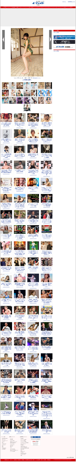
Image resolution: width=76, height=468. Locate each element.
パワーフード (12, 444)
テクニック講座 (23, 440)
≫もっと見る (56, 32)
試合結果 (13, 7)
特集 (21, 455)
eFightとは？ (7, 459)
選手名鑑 (11, 445)
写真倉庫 (22, 444)
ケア (21, 450)
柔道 (2, 445)
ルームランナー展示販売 (35, 439)
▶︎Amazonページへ (37, 77)
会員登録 (15, 459)
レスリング (3, 444)
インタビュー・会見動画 (24, 442)
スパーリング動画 (23, 439)
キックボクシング (5, 440)
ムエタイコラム (23, 454)
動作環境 (19, 459)
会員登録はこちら (71, 1)
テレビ (60, 7)
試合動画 (22, 438)
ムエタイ (3, 441)
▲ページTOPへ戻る (70, 457)
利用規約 (23, 459)
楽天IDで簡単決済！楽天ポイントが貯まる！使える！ (35, 443)
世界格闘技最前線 (23, 453)
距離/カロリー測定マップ (14, 450)
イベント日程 (69, 7)
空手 (2, 442)
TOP (5, 7)
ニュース (9, 7)
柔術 (2, 446)
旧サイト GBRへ (44, 459)
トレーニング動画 (23, 441)
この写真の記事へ (27, 79)
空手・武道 (31, 7)
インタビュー (23, 445)
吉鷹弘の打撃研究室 (24, 446)
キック (26, 7)
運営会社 (48, 459)
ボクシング (22, 7)
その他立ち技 (4, 443)
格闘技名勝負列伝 (13, 442)
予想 (10, 446)
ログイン (64, 1)
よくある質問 (37, 459)
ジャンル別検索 (12, 451)
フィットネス (36, 7)
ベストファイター (55, 7)
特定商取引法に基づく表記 (30, 459)
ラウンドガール (47, 7)
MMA (17, 7)
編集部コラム (23, 451)
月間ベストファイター (13, 441)
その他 (64, 7)
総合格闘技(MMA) (5, 438)
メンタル (22, 452)
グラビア (41, 7)
